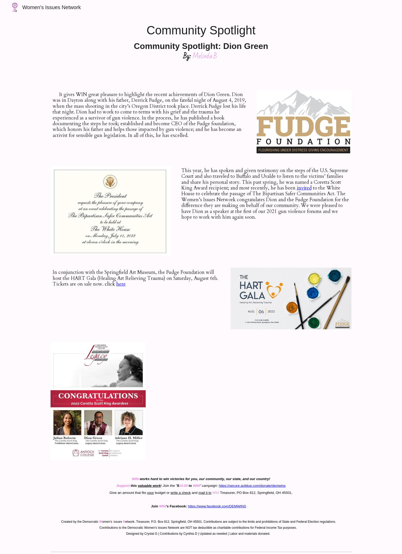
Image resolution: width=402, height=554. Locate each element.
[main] (201, 42)
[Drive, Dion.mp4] (278, 396)
